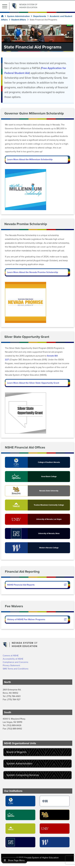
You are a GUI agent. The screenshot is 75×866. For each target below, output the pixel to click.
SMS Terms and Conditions (15, 668)
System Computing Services (22, 775)
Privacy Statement (11, 665)
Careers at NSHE (11, 655)
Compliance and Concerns (15, 662)
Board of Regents (16, 752)
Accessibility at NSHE (13, 658)
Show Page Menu (14, 860)
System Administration (19, 764)
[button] (5, 6)
